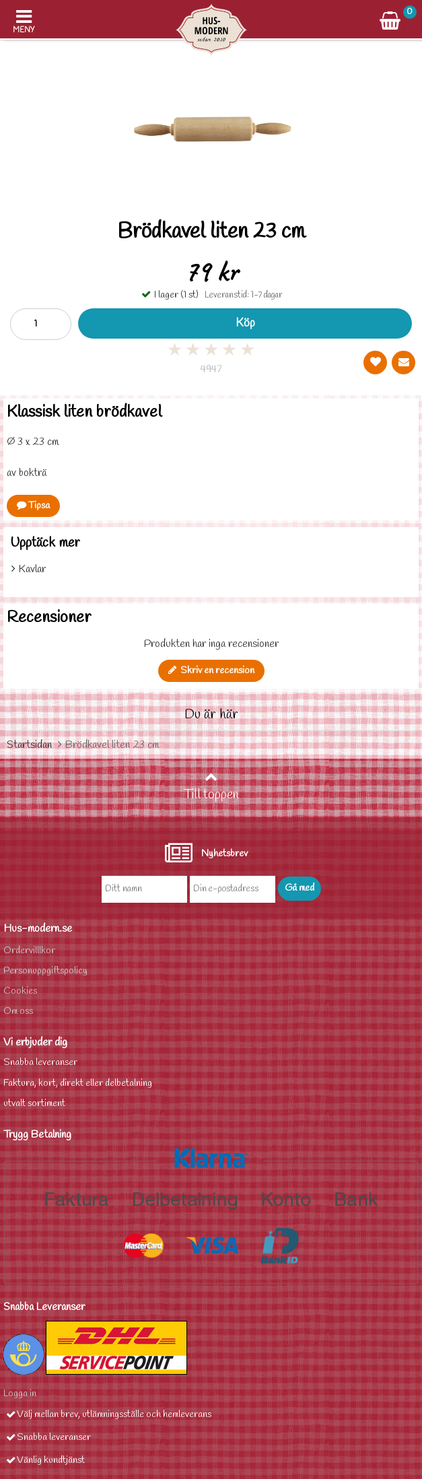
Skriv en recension (211, 670)
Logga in (19, 1393)
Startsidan (29, 745)
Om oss (18, 1011)
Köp (245, 323)
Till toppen (211, 787)
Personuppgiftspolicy (45, 971)
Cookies (20, 991)
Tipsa (33, 506)
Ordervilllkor (29, 950)
